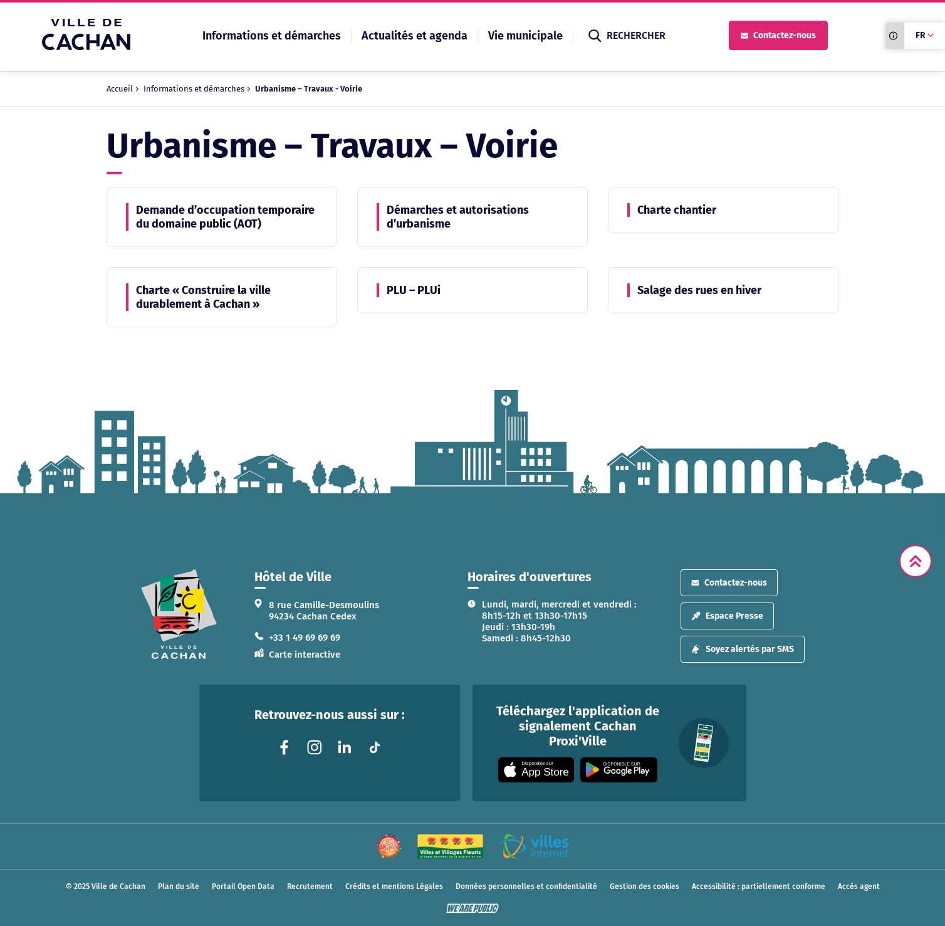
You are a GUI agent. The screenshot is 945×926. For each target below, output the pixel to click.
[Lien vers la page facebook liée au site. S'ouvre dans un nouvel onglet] (284, 747)
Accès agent (859, 886)
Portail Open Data (243, 886)
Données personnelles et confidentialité (526, 886)
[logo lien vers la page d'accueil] (179, 614)
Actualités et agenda (414, 36)
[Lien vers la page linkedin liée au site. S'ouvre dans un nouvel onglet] (345, 747)
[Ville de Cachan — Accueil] (86, 47)
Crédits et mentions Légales (394, 886)
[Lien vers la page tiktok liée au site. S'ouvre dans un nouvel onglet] (375, 747)
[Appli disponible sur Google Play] (618, 769)
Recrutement (310, 886)
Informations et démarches (271, 36)
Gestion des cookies (644, 886)
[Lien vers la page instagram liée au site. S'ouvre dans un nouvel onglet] (315, 747)
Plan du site (178, 886)
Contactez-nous (778, 35)
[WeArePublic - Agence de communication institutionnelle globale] (472, 908)
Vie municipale (525, 36)
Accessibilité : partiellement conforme (758, 886)
